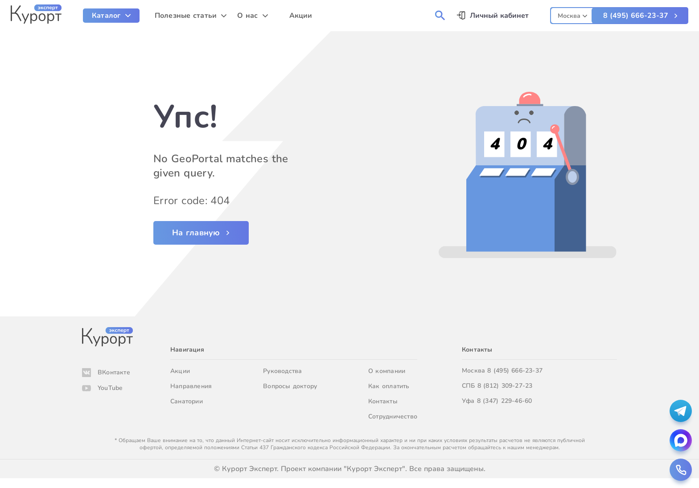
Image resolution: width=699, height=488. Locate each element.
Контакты (383, 401)
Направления (191, 386)
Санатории (186, 401)
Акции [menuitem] (300, 16)
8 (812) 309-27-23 (505, 385)
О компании (386, 371)
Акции (180, 371)
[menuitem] (111, 15)
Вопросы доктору (290, 386)
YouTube (110, 388)
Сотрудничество (392, 416)
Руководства (282, 371)
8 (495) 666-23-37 (635, 16)
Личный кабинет (499, 16)
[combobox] (572, 14)
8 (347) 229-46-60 (504, 401)
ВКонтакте (114, 372)
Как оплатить (389, 386)
